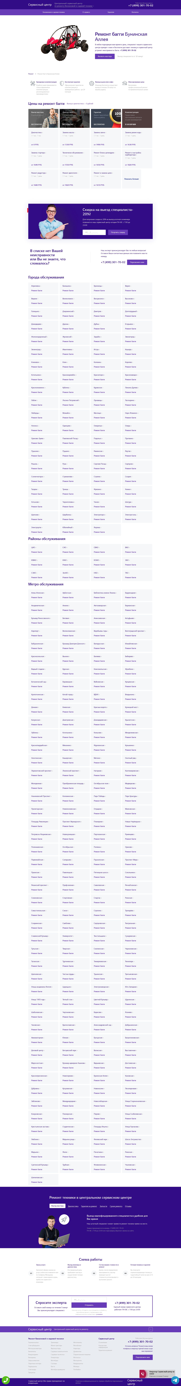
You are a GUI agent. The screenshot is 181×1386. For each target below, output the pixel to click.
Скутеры (54, 1364)
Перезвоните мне (137, 262)
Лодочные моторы (34, 1364)
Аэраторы (76, 1348)
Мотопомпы (77, 1342)
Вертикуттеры (56, 1348)
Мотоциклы (77, 1361)
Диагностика (73, 1206)
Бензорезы (32, 1357)
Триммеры (54, 1342)
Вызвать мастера (105, 56)
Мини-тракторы (56, 1345)
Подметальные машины (81, 1354)
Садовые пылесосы (58, 1354)
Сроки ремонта (116, 1206)
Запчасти (103, 1206)
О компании (103, 1342)
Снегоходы (32, 1370)
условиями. (99, 1314)
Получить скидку (118, 232)
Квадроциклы (78, 1364)
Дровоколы (77, 1351)
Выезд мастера (57, 1206)
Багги (53, 1367)
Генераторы (55, 1357)
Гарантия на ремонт (89, 1206)
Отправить (89, 1305)
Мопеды (76, 1367)
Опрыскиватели (33, 1361)
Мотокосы (77, 1357)
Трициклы (31, 1373)
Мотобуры (54, 1361)
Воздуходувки (33, 1354)
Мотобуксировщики (58, 1370)
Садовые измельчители (59, 1351)
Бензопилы (32, 1351)
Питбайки (77, 1370)
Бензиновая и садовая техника (54, 12)
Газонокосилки (33, 1342)
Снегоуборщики (34, 1345)
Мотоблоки (77, 1345)
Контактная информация (103, 1346)
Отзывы (128, 1206)
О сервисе (86, 12)
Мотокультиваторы (35, 1348)
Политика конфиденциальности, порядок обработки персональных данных (99, 1382)
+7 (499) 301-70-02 (128, 50)
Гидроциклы (32, 1367)
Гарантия (111, 12)
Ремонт (31, 74)
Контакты (135, 12)
